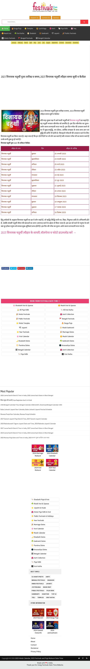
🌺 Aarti (52, 28)
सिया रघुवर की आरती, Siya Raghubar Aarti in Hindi (16, 403)
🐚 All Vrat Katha (67, 313)
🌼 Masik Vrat (6, 33)
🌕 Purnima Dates (23, 348)
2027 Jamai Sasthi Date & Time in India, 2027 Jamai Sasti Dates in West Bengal (26, 431)
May (35, 43)
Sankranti (35, 596)
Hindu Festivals (38, 586)
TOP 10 (53, 596)
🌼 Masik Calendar (67, 339)
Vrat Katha (50, 600)
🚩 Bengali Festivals (25, 38)
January (14, 43)
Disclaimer (34, 651)
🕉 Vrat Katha (67, 357)
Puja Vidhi (50, 593)
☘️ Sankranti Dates (67, 344)
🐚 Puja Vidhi (63, 28)
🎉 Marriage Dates (67, 335)
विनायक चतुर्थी (75, 124)
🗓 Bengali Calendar (43, 38)
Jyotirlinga (36, 589)
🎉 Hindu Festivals (23, 317)
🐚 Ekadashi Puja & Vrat (40, 502)
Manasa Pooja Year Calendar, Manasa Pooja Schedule (18, 417)
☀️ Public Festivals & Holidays (42, 519)
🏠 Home (5, 28)
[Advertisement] (45, 58)
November (68, 43)
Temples (41, 600)
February (20, 43)
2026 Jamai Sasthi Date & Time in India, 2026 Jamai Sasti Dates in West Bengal (26, 399)
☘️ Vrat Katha (19, 33)
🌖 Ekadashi (31, 33)
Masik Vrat (47, 589)
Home (33, 641)
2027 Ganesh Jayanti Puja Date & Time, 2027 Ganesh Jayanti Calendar (23, 422)
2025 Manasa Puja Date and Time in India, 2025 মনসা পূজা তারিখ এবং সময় (24, 441)
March (26, 43)
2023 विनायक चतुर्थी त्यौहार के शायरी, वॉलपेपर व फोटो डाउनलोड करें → (38, 236)
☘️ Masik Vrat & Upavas (40, 507)
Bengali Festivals (38, 582)
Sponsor (56, 18)
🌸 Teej (73, 28)
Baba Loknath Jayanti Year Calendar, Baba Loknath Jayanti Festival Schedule (26, 413)
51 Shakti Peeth (37, 579)
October (61, 43)
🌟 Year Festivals (23, 335)
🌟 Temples (28, 28)
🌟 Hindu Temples (23, 326)
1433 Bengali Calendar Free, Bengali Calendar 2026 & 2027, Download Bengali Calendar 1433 (31, 408)
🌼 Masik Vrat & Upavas (67, 308)
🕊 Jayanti (55, 33)
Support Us (34, 18)
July (43, 43)
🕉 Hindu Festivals (8, 38)
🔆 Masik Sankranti (67, 331)
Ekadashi (50, 582)
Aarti (48, 579)
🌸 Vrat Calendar (23, 339)
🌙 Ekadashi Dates (23, 344)
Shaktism (45, 596)
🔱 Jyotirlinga (41, 28)
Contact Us (46, 18)
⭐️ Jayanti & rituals (38, 511)
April (31, 43)
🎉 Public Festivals (69, 33)
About (33, 644)
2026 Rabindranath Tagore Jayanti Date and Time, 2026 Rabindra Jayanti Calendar (28, 427)
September (55, 43)
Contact (34, 648)
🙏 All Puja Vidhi (23, 313)
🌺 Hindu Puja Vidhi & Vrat (41, 515)
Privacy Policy (36, 654)
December (75, 43)
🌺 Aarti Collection (67, 317)
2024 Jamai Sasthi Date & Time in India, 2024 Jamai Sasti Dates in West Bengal (26, 436)
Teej (33, 600)
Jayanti (49, 586)
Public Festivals (38, 593)
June (39, 43)
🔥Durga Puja (16, 28)
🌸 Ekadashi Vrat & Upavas (23, 308)
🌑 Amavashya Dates (67, 348)
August (48, 43)
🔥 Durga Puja (67, 326)
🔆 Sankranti (43, 33)
